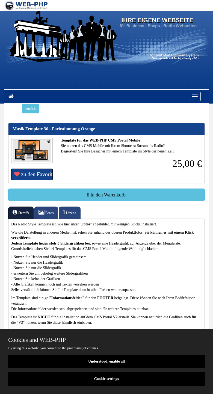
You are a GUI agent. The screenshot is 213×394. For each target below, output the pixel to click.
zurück (30, 109)
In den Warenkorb (106, 195)
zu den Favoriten (33, 174)
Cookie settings (106, 379)
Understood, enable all (106, 361)
